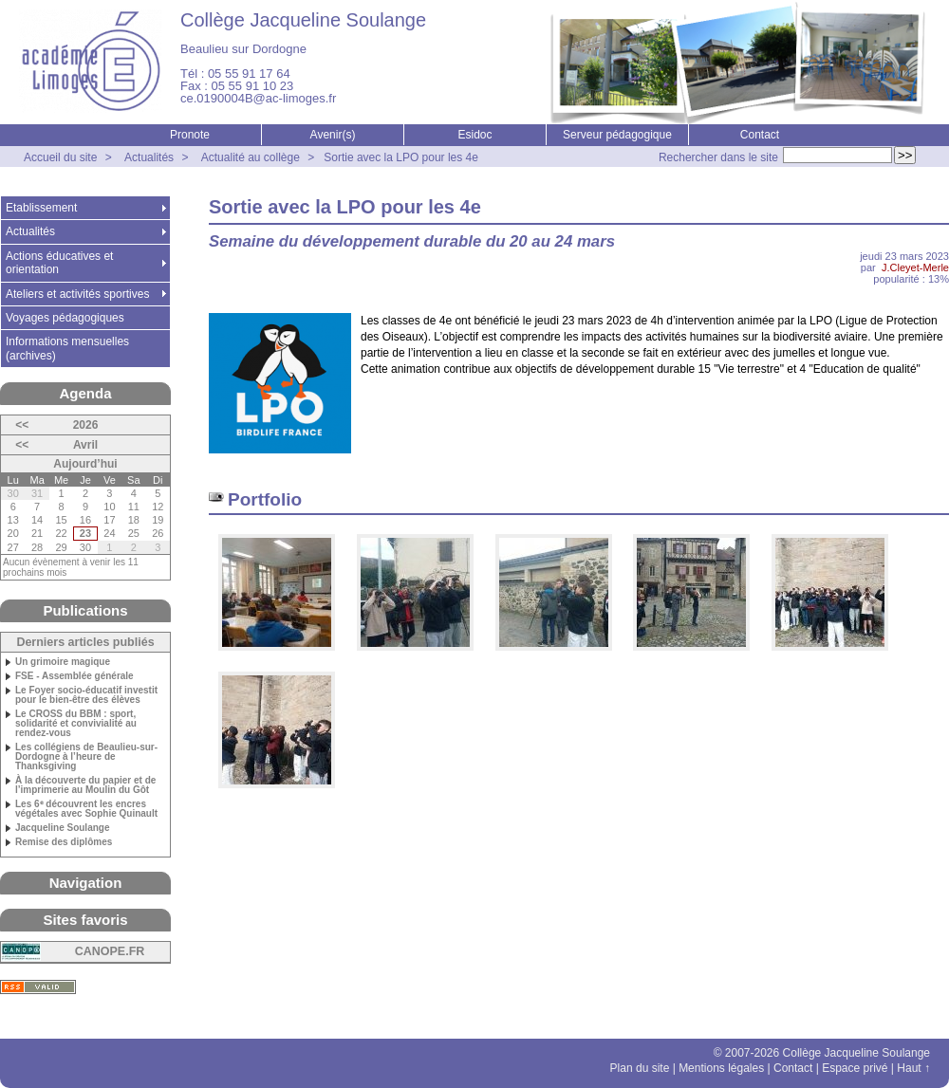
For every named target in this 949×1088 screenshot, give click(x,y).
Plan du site (640, 1068)
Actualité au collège (250, 157)
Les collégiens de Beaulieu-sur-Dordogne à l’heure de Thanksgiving (86, 757)
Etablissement (41, 207)
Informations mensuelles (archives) (67, 348)
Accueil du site (60, 157)
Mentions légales (721, 1068)
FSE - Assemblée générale (74, 676)
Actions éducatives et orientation (59, 262)
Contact (759, 134)
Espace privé (854, 1068)
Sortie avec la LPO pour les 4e (401, 157)
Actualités (149, 157)
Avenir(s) (333, 134)
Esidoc (474, 134)
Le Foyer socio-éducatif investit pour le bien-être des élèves (86, 695)
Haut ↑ (913, 1068)
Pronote (190, 134)
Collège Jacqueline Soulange (303, 19)
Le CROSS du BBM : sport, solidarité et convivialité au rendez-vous (76, 724)
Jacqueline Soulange (62, 828)
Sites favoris (85, 920)
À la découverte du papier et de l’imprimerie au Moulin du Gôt (85, 785)
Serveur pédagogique (617, 134)
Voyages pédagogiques (65, 317)
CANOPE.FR (110, 951)
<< (21, 425)
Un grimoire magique (62, 662)
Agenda (85, 393)
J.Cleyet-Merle (915, 267)
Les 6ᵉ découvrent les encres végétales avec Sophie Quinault (86, 809)
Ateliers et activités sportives (77, 294)
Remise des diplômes (63, 842)
